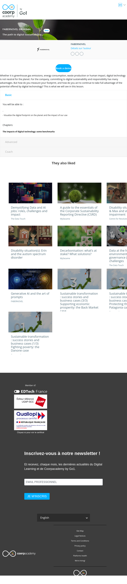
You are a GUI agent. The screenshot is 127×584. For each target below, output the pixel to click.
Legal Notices (80, 536)
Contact (80, 551)
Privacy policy (80, 546)
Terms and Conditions (80, 541)
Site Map (80, 531)
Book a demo (63, 68)
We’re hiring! (80, 561)
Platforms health (80, 556)
